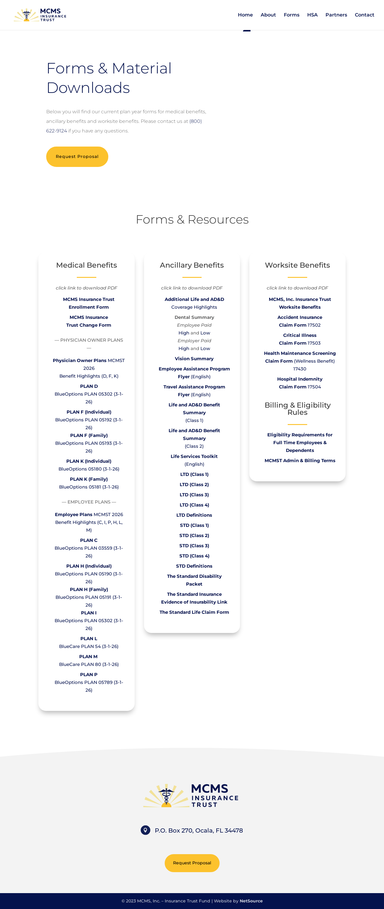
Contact (364, 15)
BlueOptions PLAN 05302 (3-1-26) (89, 394)
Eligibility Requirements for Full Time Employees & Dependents (299, 442)
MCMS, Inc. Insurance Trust (300, 299)
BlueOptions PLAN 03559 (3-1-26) (89, 548)
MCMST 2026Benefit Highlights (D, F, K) (89, 368)
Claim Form (293, 325)
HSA (312, 15)
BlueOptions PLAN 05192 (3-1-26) (89, 419)
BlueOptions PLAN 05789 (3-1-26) (89, 682)
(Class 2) (194, 438)
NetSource (251, 901)
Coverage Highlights (194, 307)
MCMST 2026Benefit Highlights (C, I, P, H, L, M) (89, 522)
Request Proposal (77, 156)
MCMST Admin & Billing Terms (300, 460)
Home (245, 15)
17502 (314, 325)
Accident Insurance (300, 317)
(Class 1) (194, 412)
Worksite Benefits (300, 307)
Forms (291, 15)
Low (205, 333)
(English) (194, 464)
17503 (300, 343)
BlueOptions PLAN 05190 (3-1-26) (89, 573)
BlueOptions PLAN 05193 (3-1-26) (89, 443)
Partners (336, 15)
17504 (300, 387)
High (183, 333)
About (268, 15)
